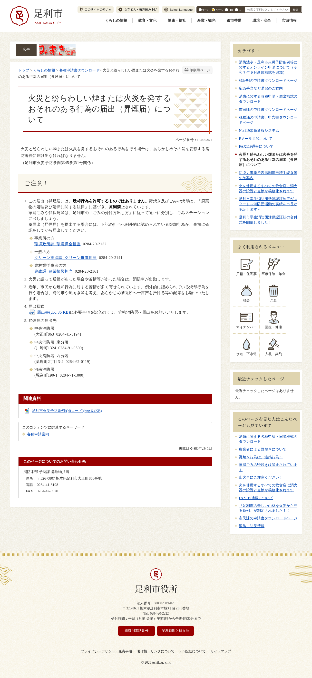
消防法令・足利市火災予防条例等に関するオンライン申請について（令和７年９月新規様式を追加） (268, 67)
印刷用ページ (200, 70)
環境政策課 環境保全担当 (57, 244)
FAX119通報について (256, 146)
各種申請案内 (38, 434)
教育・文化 (147, 20)
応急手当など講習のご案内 (261, 88)
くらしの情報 (116, 20)
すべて (206, 9)
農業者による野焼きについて (262, 449)
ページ (219, 9)
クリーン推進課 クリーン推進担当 (65, 258)
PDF (231, 9)
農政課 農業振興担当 (53, 271)
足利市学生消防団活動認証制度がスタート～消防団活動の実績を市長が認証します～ (268, 204)
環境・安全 (262, 20)
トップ (23, 70)
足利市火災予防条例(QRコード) (67, 411)
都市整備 (234, 20)
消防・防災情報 (251, 526)
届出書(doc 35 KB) (49, 312)
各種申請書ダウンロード (79, 70)
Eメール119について (255, 138)
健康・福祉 (177, 20)
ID (240, 9)
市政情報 (289, 20)
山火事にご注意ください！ (261, 477)
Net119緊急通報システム (259, 130)
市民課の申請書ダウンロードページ (268, 109)
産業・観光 (206, 20)
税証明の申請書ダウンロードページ (268, 80)
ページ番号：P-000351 (193, 140)
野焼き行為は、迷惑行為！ (261, 457)
